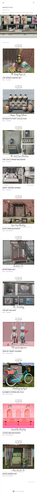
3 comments (8, 79)
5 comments (8, 120)
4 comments (8, 312)
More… (32, 12)
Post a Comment (9, 230)
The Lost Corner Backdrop (13, 159)
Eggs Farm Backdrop (11, 228)
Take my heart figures (11, 351)
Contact (11, 12)
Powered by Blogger (18, 491)
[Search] (34, 2)
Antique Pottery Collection (14, 119)
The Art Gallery (9, 310)
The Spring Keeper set (11, 78)
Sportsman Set (8, 269)
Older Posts (31, 482)
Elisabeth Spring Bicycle (13, 392)
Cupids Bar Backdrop (11, 433)
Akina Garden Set (9, 474)
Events (17, 12)
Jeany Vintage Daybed (11, 188)
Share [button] (3, 79)
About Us (5, 12)
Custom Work (24, 12)
